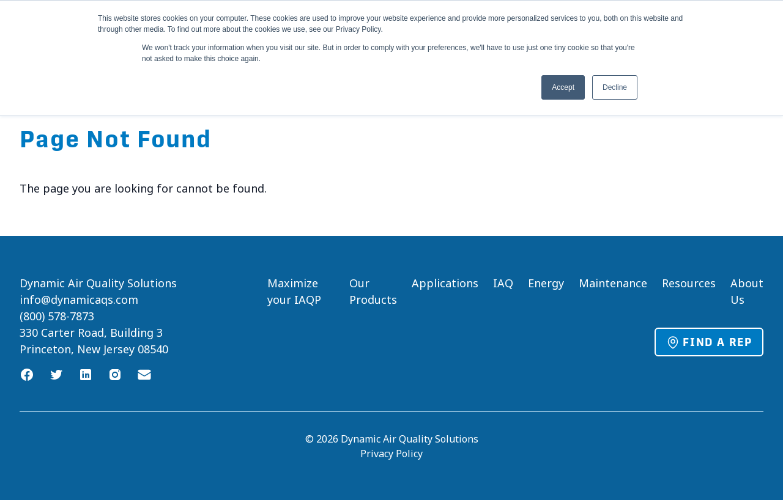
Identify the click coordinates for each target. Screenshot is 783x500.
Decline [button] (615, 87)
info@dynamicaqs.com (79, 299)
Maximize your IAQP (294, 291)
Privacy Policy (391, 453)
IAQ (503, 283)
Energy (546, 283)
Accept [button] (563, 87)
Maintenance (613, 283)
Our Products (373, 291)
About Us (746, 291)
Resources (689, 283)
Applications (445, 283)
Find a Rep (709, 342)
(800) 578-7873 (57, 316)
